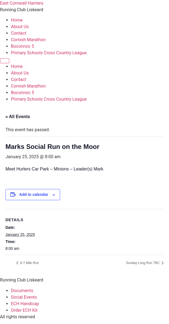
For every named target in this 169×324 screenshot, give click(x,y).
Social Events (24, 297)
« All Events (17, 116)
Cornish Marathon (28, 39)
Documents (22, 290)
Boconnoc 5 (22, 46)
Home (17, 20)
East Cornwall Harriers (21, 3)
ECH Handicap (25, 303)
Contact (18, 33)
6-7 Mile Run (29, 263)
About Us (20, 26)
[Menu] (4, 60)
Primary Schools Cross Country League (49, 52)
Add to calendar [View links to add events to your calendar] (33, 194)
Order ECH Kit (24, 310)
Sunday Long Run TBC (143, 263)
